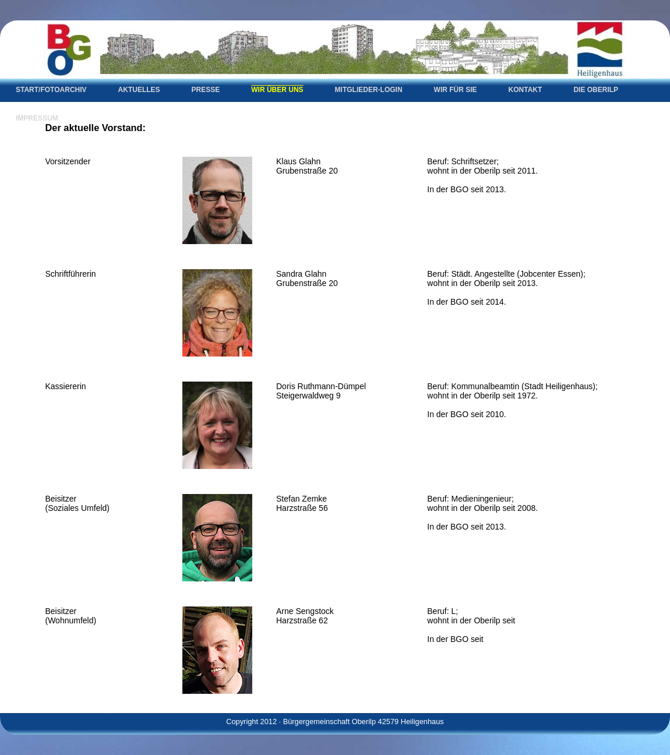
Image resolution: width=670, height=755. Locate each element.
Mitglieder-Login (369, 90)
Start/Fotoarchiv (51, 90)
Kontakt (525, 90)
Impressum (37, 118)
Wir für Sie (455, 90)
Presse (206, 90)
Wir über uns (277, 90)
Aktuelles (139, 90)
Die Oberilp (595, 90)
